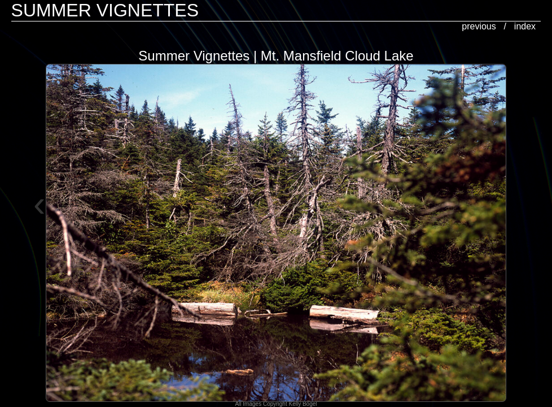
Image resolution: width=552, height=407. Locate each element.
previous (479, 26)
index (525, 26)
